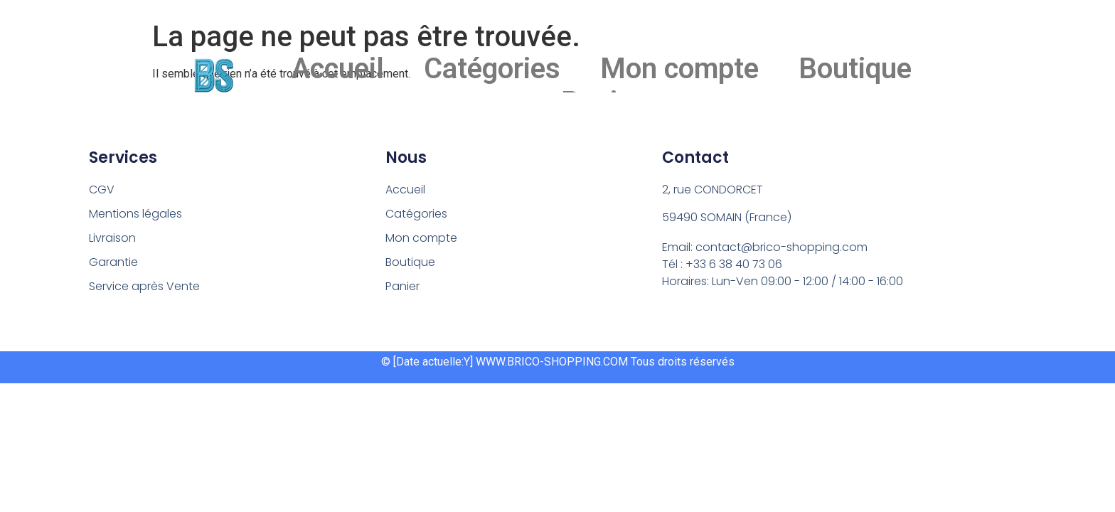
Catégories (492, 68)
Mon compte (679, 68)
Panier (402, 286)
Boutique (855, 68)
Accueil (338, 68)
